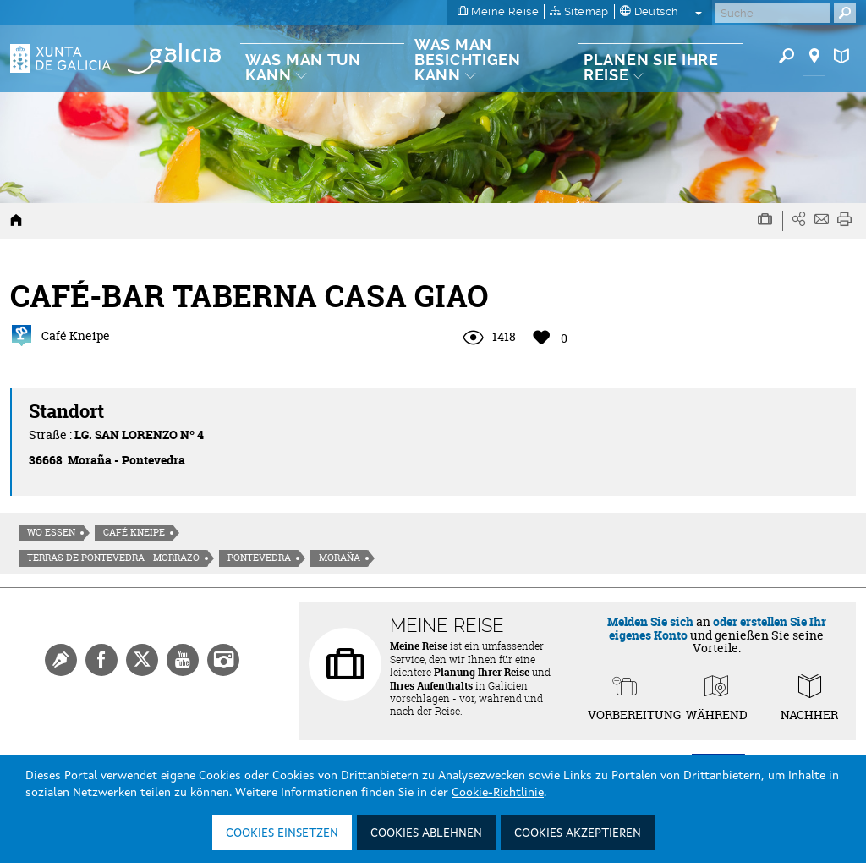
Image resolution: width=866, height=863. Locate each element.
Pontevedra (259, 557)
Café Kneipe (134, 532)
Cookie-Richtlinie (498, 793)
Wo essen (51, 532)
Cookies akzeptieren (577, 833)
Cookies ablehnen (426, 833)
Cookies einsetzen (282, 833)
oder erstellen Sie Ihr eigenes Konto (717, 627)
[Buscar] (772, 13)
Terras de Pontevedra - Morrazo (113, 557)
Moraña (339, 557)
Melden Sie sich (650, 621)
